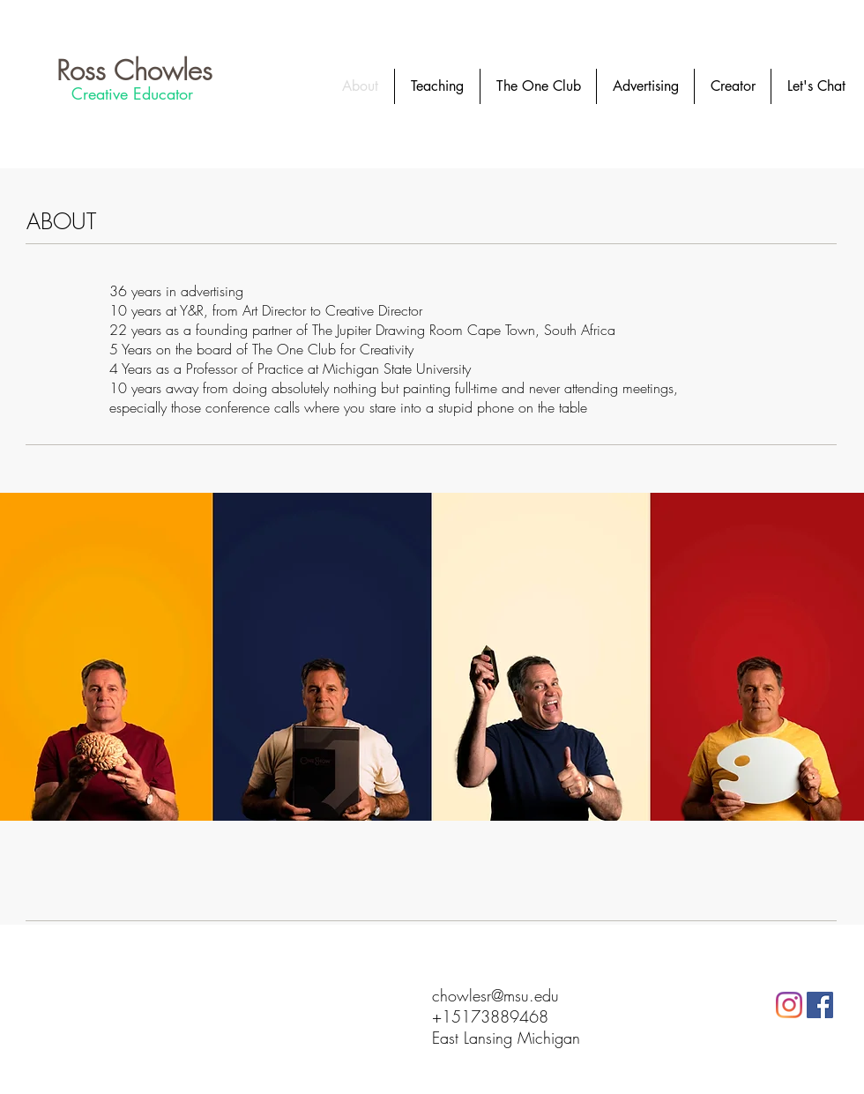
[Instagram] (789, 1005)
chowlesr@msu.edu (495, 995)
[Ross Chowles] (134, 70)
